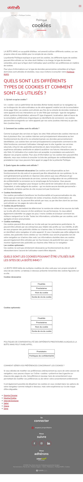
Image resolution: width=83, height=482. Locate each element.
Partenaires (50, 467)
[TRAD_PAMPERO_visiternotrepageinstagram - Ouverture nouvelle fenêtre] (41, 443)
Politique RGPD (59, 467)
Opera (6, 406)
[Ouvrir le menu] (80, 6)
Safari (6, 403)
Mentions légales (36, 467)
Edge (6, 408)
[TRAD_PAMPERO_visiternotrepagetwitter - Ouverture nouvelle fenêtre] (48, 443)
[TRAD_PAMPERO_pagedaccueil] (14, 9)
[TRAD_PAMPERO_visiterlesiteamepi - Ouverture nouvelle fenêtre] (41, 459)
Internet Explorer (11, 400)
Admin (44, 467)
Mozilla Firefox (10, 398)
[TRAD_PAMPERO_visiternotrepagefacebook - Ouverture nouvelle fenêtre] (34, 443)
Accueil (13, 15)
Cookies (67, 467)
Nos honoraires (17, 467)
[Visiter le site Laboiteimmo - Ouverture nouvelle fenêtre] (41, 471)
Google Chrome (10, 395)
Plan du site (26, 467)
